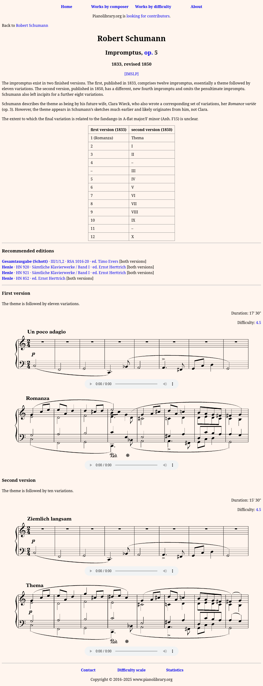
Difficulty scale (131, 670)
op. (148, 52)
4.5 (258, 322)
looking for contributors (147, 16)
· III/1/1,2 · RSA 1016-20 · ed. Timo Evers (60, 261)
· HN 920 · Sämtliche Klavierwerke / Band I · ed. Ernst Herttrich (64, 267)
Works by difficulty (153, 6)
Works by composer (110, 6)
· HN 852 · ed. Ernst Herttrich (33, 278)
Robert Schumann (32, 25)
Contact (88, 670)
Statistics (174, 670)
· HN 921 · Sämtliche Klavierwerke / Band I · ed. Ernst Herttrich (64, 272)
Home (66, 6)
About (196, 6)
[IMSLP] (131, 73)
